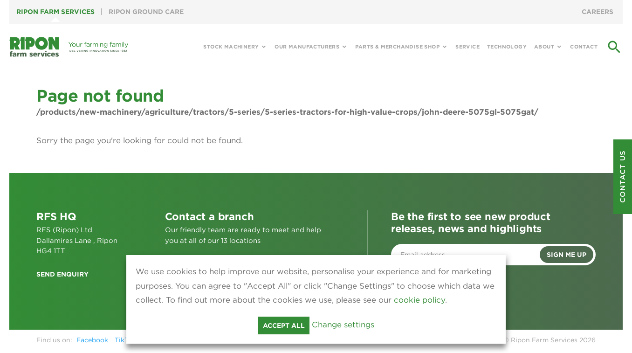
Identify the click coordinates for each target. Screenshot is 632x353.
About (544, 46)
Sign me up (566, 254)
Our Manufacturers (307, 46)
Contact (584, 46)
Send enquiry (62, 274)
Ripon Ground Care (146, 11)
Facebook (92, 340)
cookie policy (419, 300)
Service (467, 46)
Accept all (284, 325)
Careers (597, 11)
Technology (507, 46)
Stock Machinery (231, 46)
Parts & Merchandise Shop (397, 46)
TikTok (125, 340)
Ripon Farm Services (55, 11)
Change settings (343, 324)
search (614, 47)
